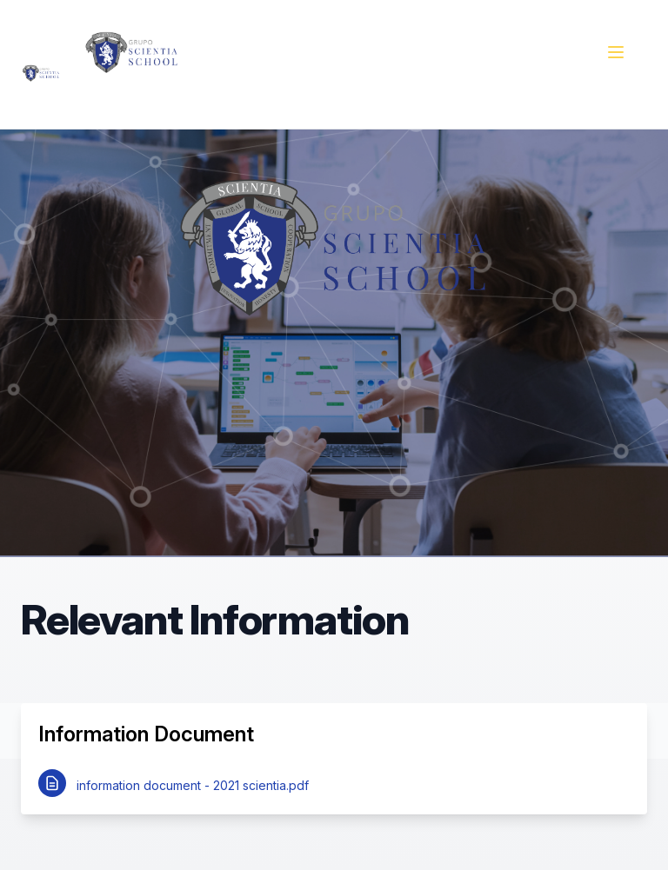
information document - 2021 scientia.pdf (193, 785)
